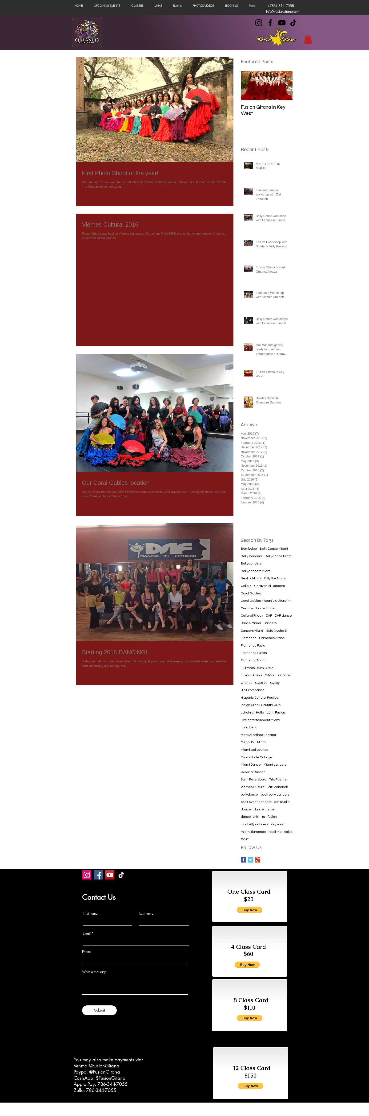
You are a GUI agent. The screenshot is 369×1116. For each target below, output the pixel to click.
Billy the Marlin (275, 578)
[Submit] (99, 1010)
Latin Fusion (276, 712)
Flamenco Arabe (272, 638)
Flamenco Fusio (253, 645)
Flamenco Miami (253, 660)
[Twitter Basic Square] (250, 860)
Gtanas (246, 683)
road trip (275, 832)
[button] (308, 39)
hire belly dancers (254, 824)
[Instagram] (258, 22)
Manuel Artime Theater (258, 735)
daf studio (281, 802)
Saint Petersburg (253, 779)
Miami (261, 742)
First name (90, 913)
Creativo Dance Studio (258, 608)
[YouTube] (281, 22)
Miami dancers (275, 764)
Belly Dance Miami (274, 548)
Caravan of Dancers (269, 586)
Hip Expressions (252, 690)
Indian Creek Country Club (261, 705)
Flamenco (248, 638)
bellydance (249, 794)
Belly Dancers (251, 556)
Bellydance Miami (278, 556)
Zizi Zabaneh (278, 787)
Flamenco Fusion (254, 653)
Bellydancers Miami (256, 571)
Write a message (94, 972)
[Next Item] (285, 85)
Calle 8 (246, 586)
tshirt (245, 839)
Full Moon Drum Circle (257, 668)
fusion (272, 816)
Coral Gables (251, 593)
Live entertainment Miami (260, 720)
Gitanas (284, 675)
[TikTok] (293, 22)
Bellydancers (251, 563)
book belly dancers (275, 794)
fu (263, 816)
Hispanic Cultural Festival (260, 697)
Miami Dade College (256, 757)
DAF (269, 615)
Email (87, 933)
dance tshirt (250, 816)
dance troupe (264, 809)
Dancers (270, 623)
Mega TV (247, 742)
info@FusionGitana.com (282, 11)
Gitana (270, 675)
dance (246, 809)
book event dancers (256, 802)
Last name (146, 913)
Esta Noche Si (276, 630)
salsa (288, 832)
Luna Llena (249, 727)
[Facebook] (270, 22)
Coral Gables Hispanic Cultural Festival (267, 600)
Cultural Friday (252, 615)
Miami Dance (251, 764)
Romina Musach (253, 772)
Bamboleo (249, 548)
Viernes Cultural (253, 787)
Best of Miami (251, 578)
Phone (86, 951)
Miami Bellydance (254, 749)
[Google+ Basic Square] (257, 860)
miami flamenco (253, 832)
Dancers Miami (252, 630)
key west (278, 824)
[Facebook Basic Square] (243, 860)
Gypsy (275, 683)
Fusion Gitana (251, 675)
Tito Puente (278, 779)
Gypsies (261, 683)
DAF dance (283, 615)
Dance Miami (251, 623)
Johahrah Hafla (252, 712)
